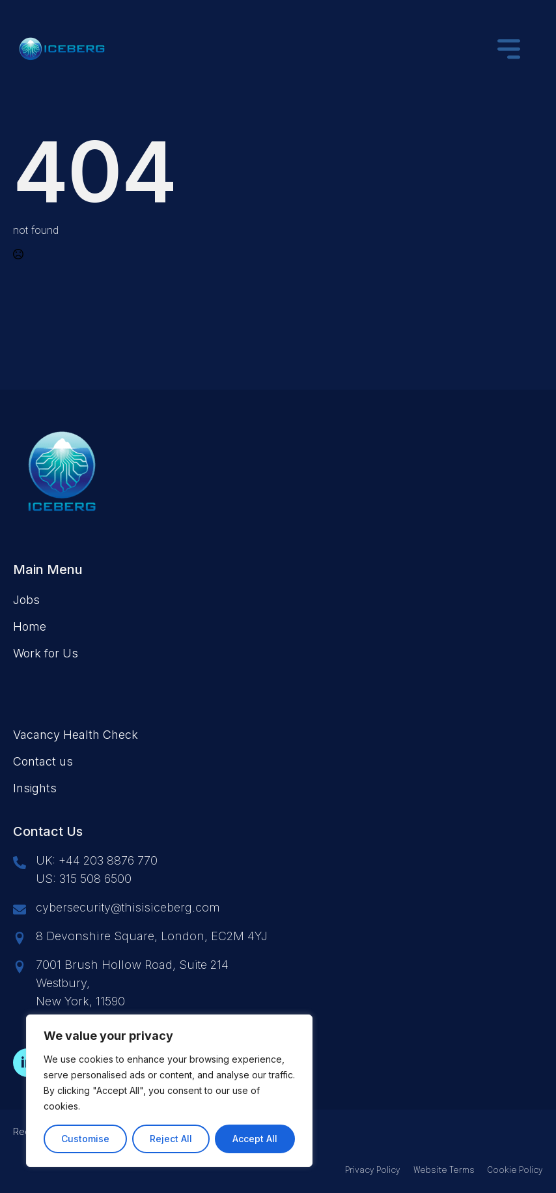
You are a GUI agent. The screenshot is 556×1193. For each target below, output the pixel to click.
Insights (35, 788)
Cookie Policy (515, 1170)
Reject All (171, 1138)
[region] (169, 1090)
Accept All (254, 1138)
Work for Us (45, 653)
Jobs (26, 600)
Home (29, 626)
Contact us (43, 761)
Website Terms (444, 1170)
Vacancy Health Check (75, 734)
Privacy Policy (372, 1170)
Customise (85, 1138)
